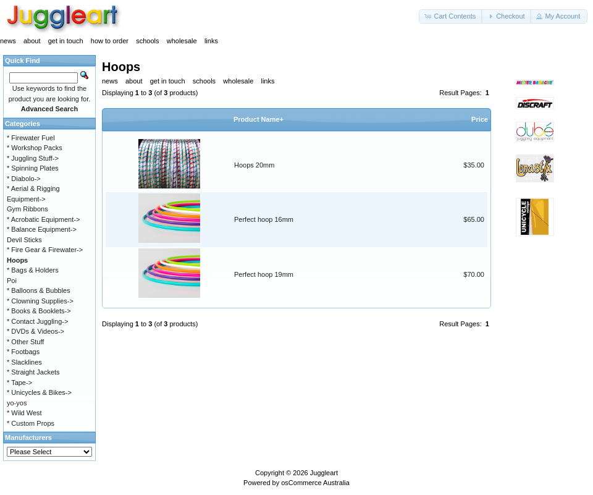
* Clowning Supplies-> (40, 301)
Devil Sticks (24, 239)
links (211, 40)
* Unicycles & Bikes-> (39, 392)
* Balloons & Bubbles (38, 290)
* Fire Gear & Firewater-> (45, 249)
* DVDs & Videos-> (35, 331)
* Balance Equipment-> (42, 229)
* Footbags (23, 351)
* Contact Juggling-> (37, 321)
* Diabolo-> (24, 178)
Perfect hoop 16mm (263, 219)
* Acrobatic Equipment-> (43, 219)
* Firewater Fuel (31, 138)
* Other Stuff (25, 341)
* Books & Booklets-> (39, 311)
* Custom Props (30, 423)
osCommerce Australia (315, 482)
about (32, 40)
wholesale (182, 40)
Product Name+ (258, 119)
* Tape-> (19, 382)
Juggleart (324, 472)
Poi (12, 280)
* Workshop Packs (34, 147)
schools (147, 40)
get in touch (65, 40)
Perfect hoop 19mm (263, 274)
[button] (451, 16)
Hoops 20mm (254, 165)
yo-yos (17, 403)
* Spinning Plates (33, 168)
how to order (109, 40)
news (8, 40)
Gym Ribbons (27, 209)
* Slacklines (24, 362)
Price (479, 119)
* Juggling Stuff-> (33, 158)
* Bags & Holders (33, 270)
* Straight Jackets (33, 372)
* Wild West (24, 413)
